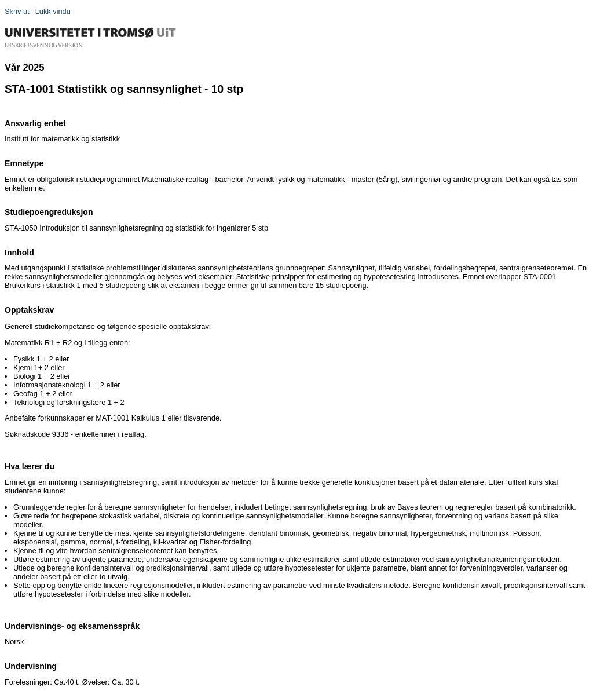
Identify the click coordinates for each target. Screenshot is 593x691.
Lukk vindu (53, 11)
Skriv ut (17, 11)
